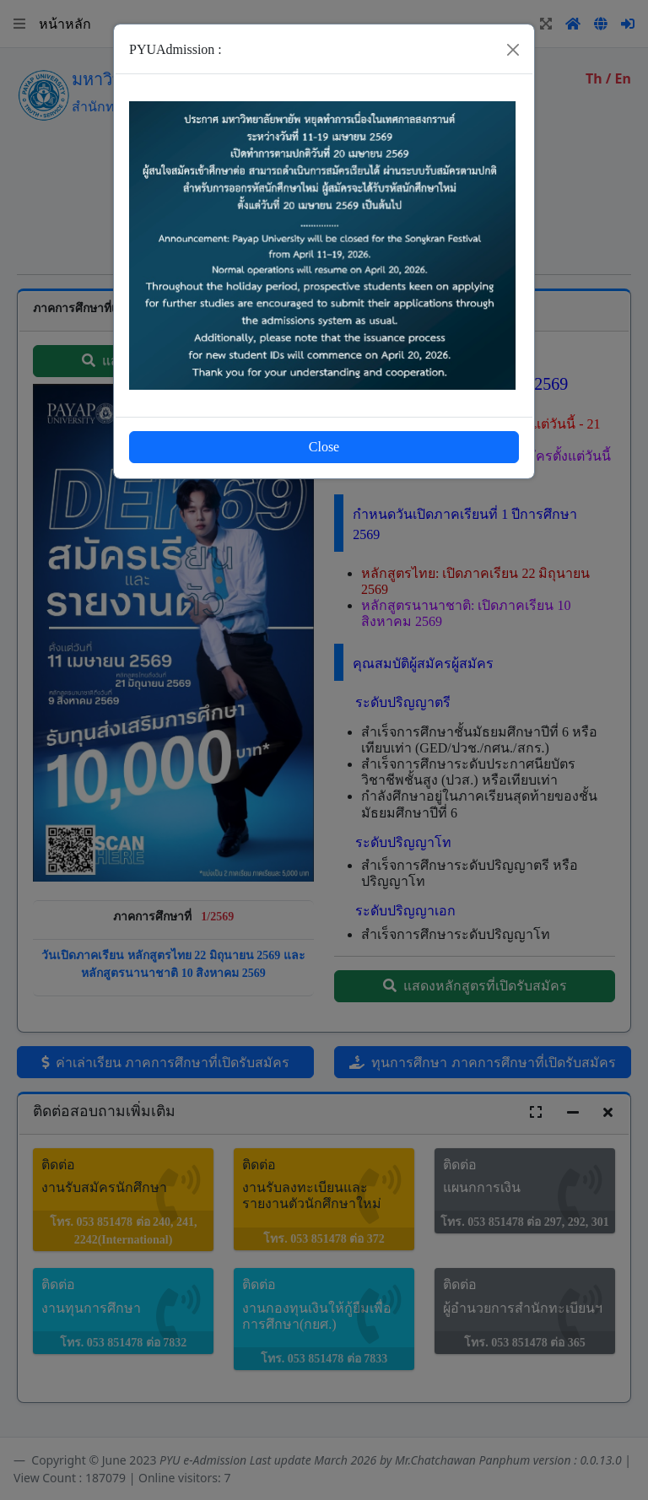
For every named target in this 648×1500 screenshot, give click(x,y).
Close (324, 447)
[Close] (513, 49)
